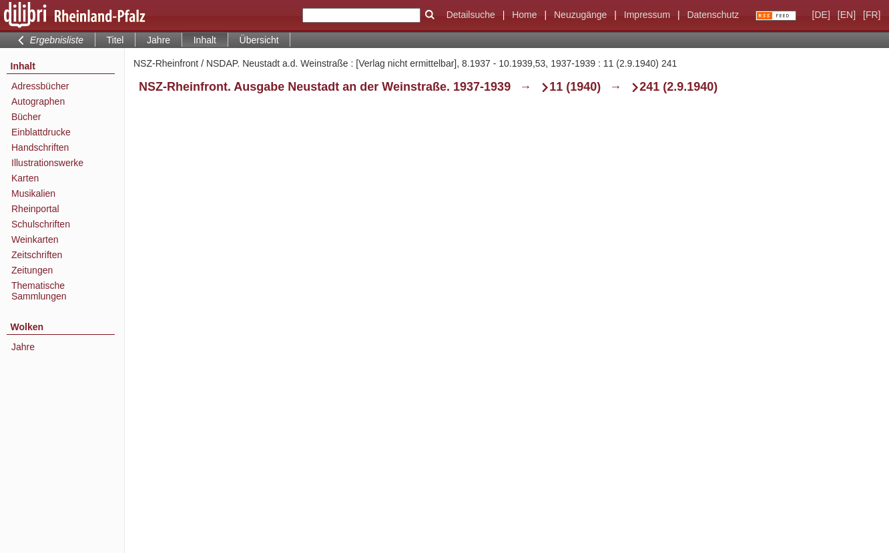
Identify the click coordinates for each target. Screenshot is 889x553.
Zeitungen (32, 270)
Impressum (647, 14)
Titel (115, 40)
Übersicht (259, 40)
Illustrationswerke (47, 162)
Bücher (26, 116)
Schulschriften (40, 224)
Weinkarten (35, 239)
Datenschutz (713, 14)
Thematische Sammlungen (39, 291)
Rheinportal (35, 208)
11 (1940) (575, 86)
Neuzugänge (580, 14)
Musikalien (33, 193)
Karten (25, 178)
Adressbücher (40, 86)
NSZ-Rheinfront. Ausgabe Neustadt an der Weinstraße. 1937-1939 (325, 86)
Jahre (158, 40)
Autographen (38, 101)
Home (524, 14)
